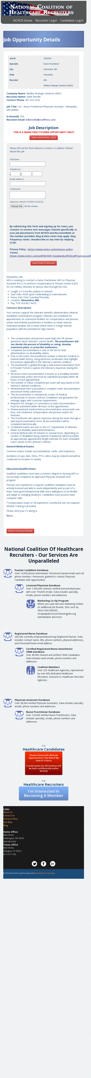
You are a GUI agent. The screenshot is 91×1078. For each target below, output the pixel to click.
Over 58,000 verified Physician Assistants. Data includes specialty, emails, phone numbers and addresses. (49, 704)
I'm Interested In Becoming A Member (43, 793)
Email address (17, 179)
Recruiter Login (46, 20)
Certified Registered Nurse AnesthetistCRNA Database (49, 650)
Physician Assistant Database (32, 699)
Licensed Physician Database (43, 585)
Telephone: (15, 169)
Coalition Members (49, 667)
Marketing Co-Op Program (53, 600)
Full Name (14, 159)
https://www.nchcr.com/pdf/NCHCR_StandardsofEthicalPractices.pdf (50, 255)
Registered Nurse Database (31, 633)
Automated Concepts (45, 873)
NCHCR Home (22, 20)
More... (11, 515)
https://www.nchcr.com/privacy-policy (50, 249)
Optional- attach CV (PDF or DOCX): (26, 201)
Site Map (7, 822)
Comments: (15, 188)
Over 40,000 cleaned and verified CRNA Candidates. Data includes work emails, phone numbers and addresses (53, 658)
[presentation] (43, 215)
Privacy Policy (10, 818)
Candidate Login (71, 20)
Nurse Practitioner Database (43, 711)
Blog (5, 825)
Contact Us (9, 815)
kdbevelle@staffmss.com (41, 119)
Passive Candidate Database (31, 570)
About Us (8, 812)
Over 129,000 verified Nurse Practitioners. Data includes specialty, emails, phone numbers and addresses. (51, 718)
